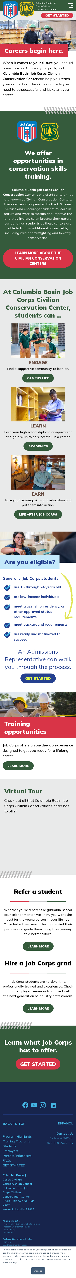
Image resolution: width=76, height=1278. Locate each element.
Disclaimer (8, 1232)
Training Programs (16, 1141)
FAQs (7, 1160)
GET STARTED (14, 1165)
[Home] (10, 10)
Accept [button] (38, 1270)
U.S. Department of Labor (15, 1244)
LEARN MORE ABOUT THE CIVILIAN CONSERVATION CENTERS (38, 258)
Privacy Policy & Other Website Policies (21, 1223)
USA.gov (7, 1242)
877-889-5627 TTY (60, 1143)
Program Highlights (17, 1136)
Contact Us (64, 1133)
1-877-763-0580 (61, 1138)
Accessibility (9, 1229)
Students (9, 1146)
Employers (10, 1151)
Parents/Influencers (17, 1156)
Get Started (57, 15)
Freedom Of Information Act (16, 1226)
